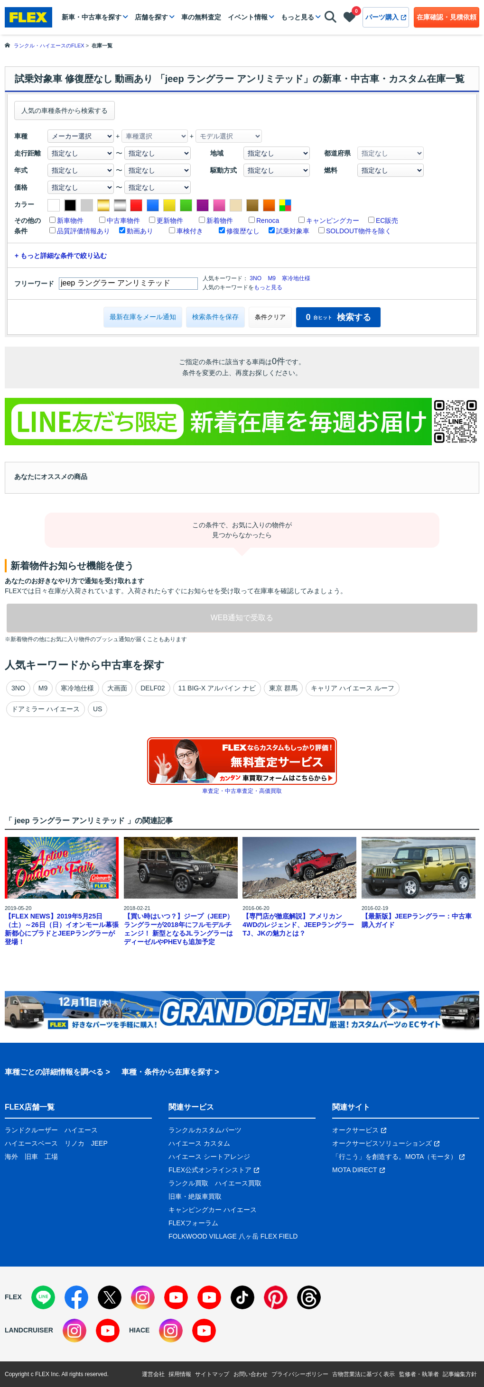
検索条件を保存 (215, 317)
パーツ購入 (385, 17)
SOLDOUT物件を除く (358, 231)
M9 (272, 278)
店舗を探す (151, 17)
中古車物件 (123, 220)
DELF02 (152, 688)
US (97, 709)
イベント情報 (248, 17)
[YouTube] (176, 1297)
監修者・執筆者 (419, 1374)
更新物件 (170, 220)
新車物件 (70, 220)
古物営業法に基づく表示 (363, 1374)
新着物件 (219, 220)
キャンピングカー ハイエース (212, 1209)
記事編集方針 (460, 1374)
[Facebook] (76, 1297)
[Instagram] (143, 1297)
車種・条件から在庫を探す (167, 1072)
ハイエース (81, 1130)
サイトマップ (212, 1374)
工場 (51, 1156)
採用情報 (179, 1374)
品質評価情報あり (83, 231)
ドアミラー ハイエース (45, 709)
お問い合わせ (250, 1374)
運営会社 (153, 1374)
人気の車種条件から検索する (64, 110)
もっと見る (297, 17)
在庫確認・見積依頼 (446, 17)
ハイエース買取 (238, 1183)
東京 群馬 (283, 688)
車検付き (190, 231)
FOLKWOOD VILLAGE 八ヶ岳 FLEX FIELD (233, 1236)
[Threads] (309, 1297)
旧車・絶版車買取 (195, 1196)
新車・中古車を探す (91, 17)
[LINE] (43, 1297)
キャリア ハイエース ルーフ (352, 688)
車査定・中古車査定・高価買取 (242, 791)
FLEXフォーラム (193, 1223)
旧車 (31, 1156)
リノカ (74, 1143)
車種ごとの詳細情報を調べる (54, 1072)
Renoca (267, 220)
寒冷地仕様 (296, 278)
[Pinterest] (276, 1297)
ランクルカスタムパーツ (205, 1130)
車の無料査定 (201, 17)
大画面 (117, 688)
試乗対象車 (292, 231)
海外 (11, 1156)
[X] (109, 1297)
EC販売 (387, 220)
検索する (338, 317)
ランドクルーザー (31, 1130)
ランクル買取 (188, 1183)
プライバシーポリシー (299, 1374)
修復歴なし (243, 231)
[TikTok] (242, 1297)
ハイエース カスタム (199, 1143)
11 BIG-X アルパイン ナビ (217, 688)
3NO (255, 278)
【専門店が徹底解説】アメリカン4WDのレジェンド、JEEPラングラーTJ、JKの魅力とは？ (298, 924)
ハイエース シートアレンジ (209, 1156)
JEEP (99, 1143)
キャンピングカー (332, 220)
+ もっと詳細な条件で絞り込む (61, 255)
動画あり (140, 231)
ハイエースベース (31, 1143)
